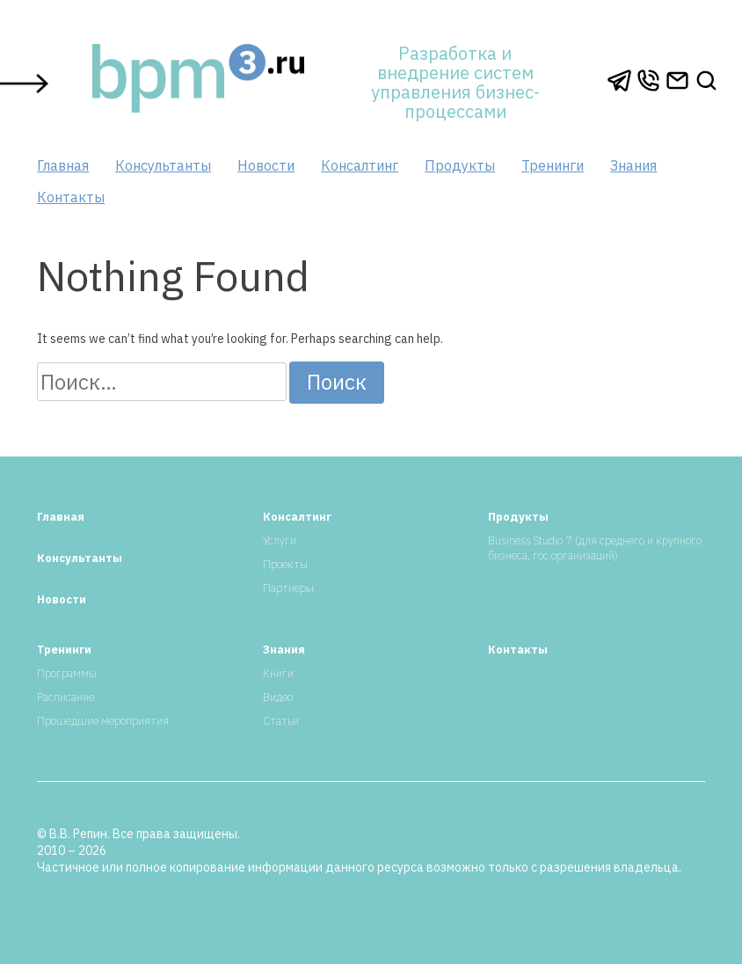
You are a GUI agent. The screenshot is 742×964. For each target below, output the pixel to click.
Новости (266, 165)
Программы (67, 673)
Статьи (281, 720)
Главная (63, 165)
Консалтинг (359, 165)
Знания (633, 165)
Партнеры (288, 588)
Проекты (285, 564)
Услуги (279, 540)
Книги (278, 673)
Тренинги (552, 165)
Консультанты (163, 165)
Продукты (460, 165)
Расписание (65, 697)
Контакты (71, 197)
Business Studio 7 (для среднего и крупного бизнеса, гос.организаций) (595, 548)
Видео (278, 697)
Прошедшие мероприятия (103, 720)
